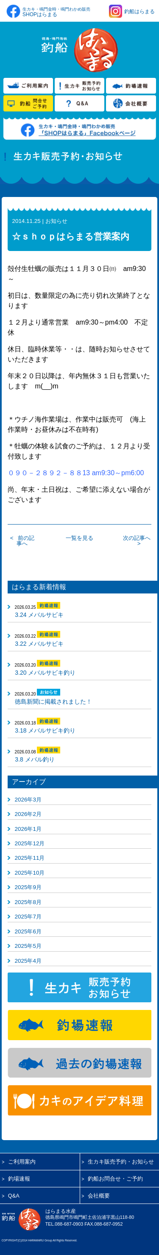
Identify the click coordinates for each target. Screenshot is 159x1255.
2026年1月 (28, 829)
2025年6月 (28, 931)
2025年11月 (30, 858)
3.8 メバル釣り (34, 759)
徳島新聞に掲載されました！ (53, 701)
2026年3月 (28, 799)
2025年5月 (28, 946)
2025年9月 (28, 887)
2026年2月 (28, 814)
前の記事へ (25, 541)
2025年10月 (30, 873)
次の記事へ (137, 538)
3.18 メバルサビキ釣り (45, 730)
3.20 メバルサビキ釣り (45, 672)
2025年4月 (28, 961)
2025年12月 (30, 843)
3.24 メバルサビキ (39, 614)
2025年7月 (28, 916)
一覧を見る (79, 538)
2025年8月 (28, 902)
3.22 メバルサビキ (39, 643)
